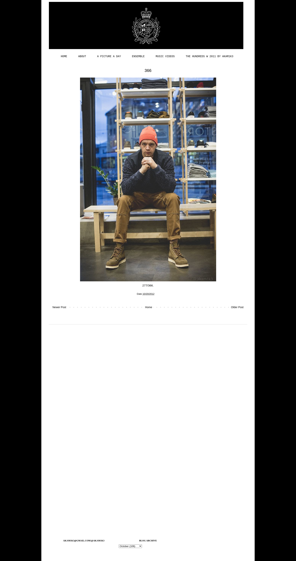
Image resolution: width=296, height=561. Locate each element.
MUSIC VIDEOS (165, 56)
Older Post (237, 307)
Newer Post (59, 307)
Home (148, 307)
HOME (64, 56)
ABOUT (82, 56)
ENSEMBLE (138, 56)
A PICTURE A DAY (109, 56)
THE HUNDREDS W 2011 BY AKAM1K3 (209, 56)
